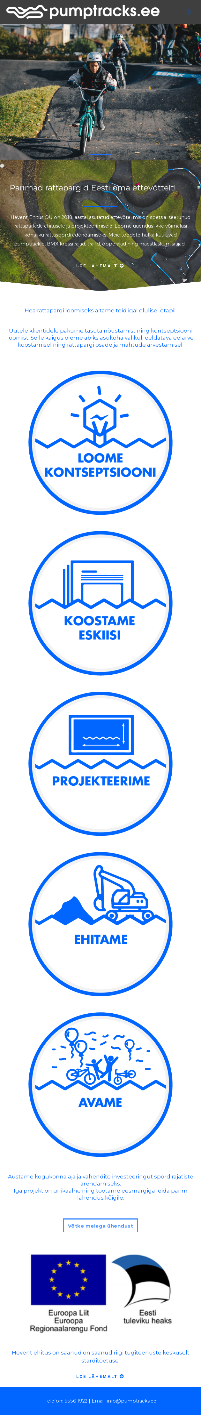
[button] (100, 268)
